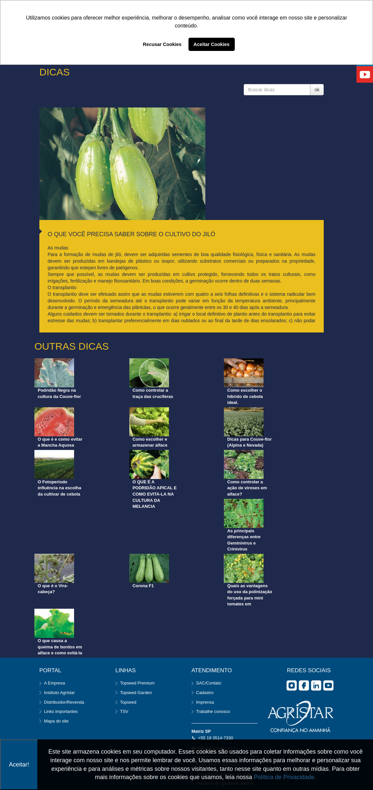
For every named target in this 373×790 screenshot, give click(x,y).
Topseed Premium (137, 682)
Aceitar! (19, 764)
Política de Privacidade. (285, 777)
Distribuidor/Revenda (64, 702)
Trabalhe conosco (213, 711)
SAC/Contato (208, 682)
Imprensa (205, 702)
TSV (124, 711)
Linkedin (316, 685)
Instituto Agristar (59, 692)
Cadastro (205, 692)
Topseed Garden (136, 692)
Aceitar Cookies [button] (211, 44)
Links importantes (61, 711)
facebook (304, 685)
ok (316, 89)
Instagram (291, 685)
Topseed (128, 702)
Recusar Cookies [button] (162, 44)
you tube (328, 685)
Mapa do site (56, 721)
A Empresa (54, 682)
